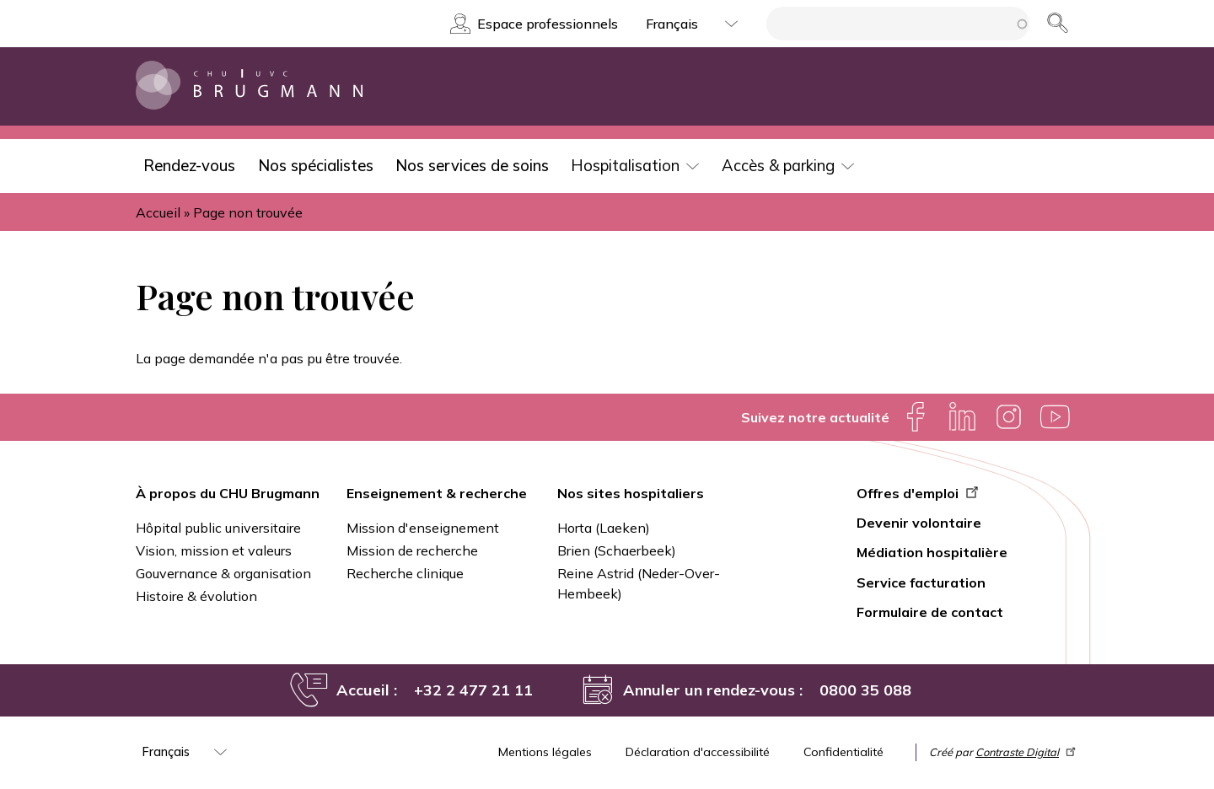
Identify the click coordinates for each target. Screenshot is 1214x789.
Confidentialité (843, 751)
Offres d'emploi (919, 493)
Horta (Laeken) (603, 527)
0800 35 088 (865, 690)
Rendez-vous (189, 165)
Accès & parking (778, 165)
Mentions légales (545, 751)
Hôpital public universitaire (218, 527)
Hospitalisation (625, 165)
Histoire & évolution (196, 596)
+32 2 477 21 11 (473, 690)
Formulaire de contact (930, 612)
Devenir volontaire (919, 522)
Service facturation (921, 582)
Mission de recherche (412, 550)
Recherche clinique (405, 573)
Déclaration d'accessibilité (698, 751)
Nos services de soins (472, 165)
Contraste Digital (1026, 752)
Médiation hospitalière (932, 552)
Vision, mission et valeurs (214, 550)
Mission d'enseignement (422, 527)
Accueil (158, 212)
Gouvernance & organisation (223, 573)
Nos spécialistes (315, 165)
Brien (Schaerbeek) (616, 550)
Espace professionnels (547, 23)
